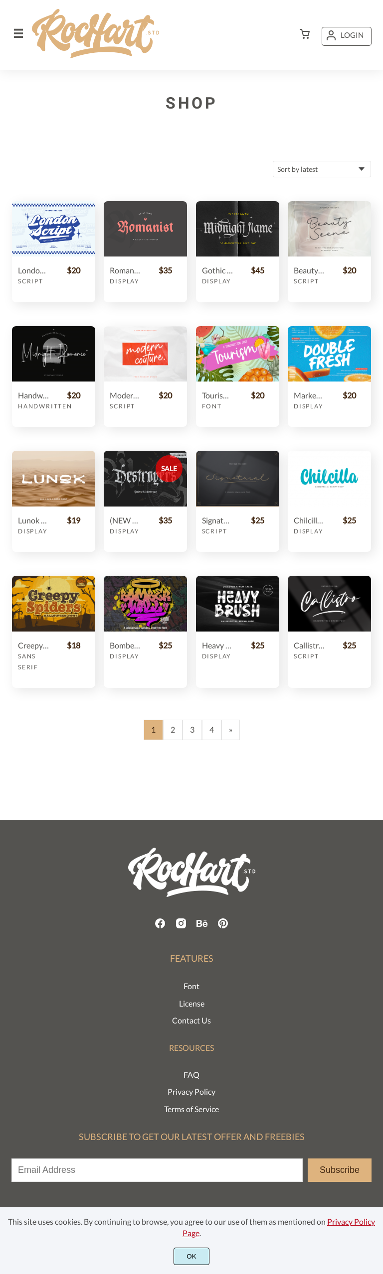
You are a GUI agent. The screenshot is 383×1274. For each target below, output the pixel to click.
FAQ (191, 1074)
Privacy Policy (191, 1091)
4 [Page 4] (211, 729)
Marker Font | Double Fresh (309, 395)
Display (125, 281)
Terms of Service (191, 1109)
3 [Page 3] (192, 729)
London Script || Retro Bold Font (33, 270)
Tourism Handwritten (217, 395)
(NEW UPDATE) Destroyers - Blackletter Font (125, 520)
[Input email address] (157, 1170)
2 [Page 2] (173, 729)
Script (30, 281)
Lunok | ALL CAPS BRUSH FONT (33, 520)
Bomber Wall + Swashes (125, 645)
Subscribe (340, 1170)
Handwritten (45, 406)
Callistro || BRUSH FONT (309, 645)
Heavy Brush (217, 645)
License (191, 1003)
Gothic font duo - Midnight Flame (217, 270)
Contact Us (191, 1020)
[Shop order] (322, 169)
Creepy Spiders (33, 645)
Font (212, 406)
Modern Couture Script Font (125, 395)
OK (191, 1256)
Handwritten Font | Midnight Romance (33, 395)
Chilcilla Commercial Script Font (309, 520)
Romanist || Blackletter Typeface (125, 270)
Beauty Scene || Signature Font (309, 270)
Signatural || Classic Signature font (217, 520)
